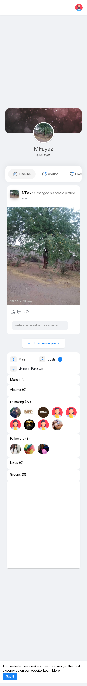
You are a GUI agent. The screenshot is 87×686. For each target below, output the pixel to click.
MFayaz (43, 149)
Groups (15, 474)
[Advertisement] (43, 64)
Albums (15, 389)
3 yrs (25, 198)
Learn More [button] (51, 670)
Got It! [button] (10, 676)
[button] (79, 7)
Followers (17, 438)
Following (17, 402)
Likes (14, 462)
